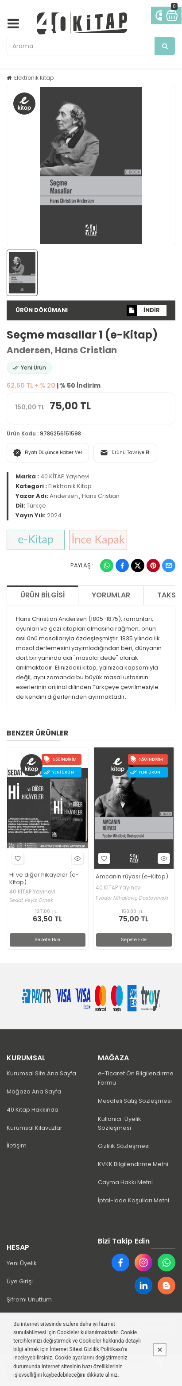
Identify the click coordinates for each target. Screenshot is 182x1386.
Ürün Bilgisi (42, 595)
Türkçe (36, 505)
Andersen (28, 350)
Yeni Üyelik (22, 1263)
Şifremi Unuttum (29, 1299)
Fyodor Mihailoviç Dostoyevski (132, 898)
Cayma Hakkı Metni (125, 1182)
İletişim (17, 1145)
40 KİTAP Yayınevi (64, 476)
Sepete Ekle (47, 939)
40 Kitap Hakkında (32, 1109)
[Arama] (165, 46)
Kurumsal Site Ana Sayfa (41, 1073)
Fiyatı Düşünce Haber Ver (47, 453)
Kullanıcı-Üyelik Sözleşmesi (119, 1123)
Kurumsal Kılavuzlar (34, 1128)
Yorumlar (111, 595)
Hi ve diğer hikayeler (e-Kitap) (44, 878)
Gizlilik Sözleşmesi (124, 1146)
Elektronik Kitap (34, 77)
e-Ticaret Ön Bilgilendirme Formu (136, 1078)
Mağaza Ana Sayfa (34, 1091)
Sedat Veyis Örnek (31, 900)
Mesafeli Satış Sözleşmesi (135, 1101)
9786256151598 (60, 433)
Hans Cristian (86, 350)
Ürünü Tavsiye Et (125, 453)
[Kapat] (160, 1349)
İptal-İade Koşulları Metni (133, 1200)
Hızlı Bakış (76, 858)
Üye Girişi (20, 1281)
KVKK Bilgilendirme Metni (133, 1164)
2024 (54, 515)
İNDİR (143, 310)
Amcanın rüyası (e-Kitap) (132, 877)
